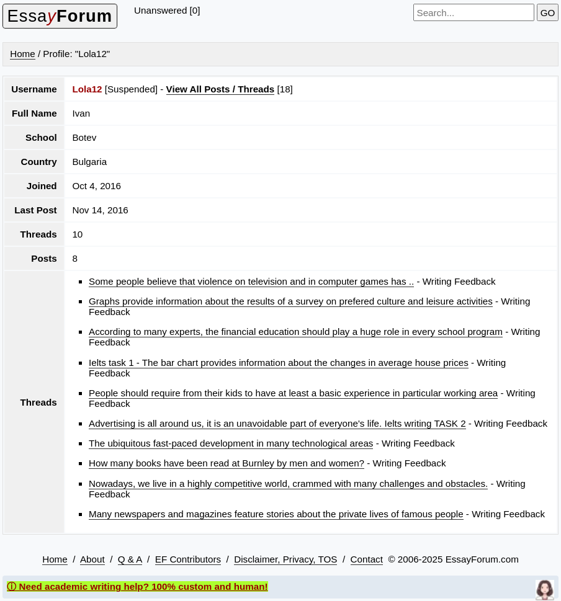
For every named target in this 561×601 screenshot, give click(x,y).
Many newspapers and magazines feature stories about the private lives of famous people (276, 514)
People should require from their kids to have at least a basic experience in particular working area (293, 393)
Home (22, 53)
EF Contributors (188, 559)
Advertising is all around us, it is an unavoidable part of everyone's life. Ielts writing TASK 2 (277, 423)
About (92, 559)
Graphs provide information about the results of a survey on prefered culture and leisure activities (291, 301)
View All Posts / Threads (220, 89)
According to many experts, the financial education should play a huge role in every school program (296, 331)
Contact (367, 559)
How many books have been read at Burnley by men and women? (226, 463)
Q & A (130, 559)
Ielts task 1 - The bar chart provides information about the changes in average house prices (279, 362)
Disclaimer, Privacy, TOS (285, 559)
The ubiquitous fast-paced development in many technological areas (231, 443)
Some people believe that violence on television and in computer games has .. (251, 281)
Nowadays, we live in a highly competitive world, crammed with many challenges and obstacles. (288, 483)
